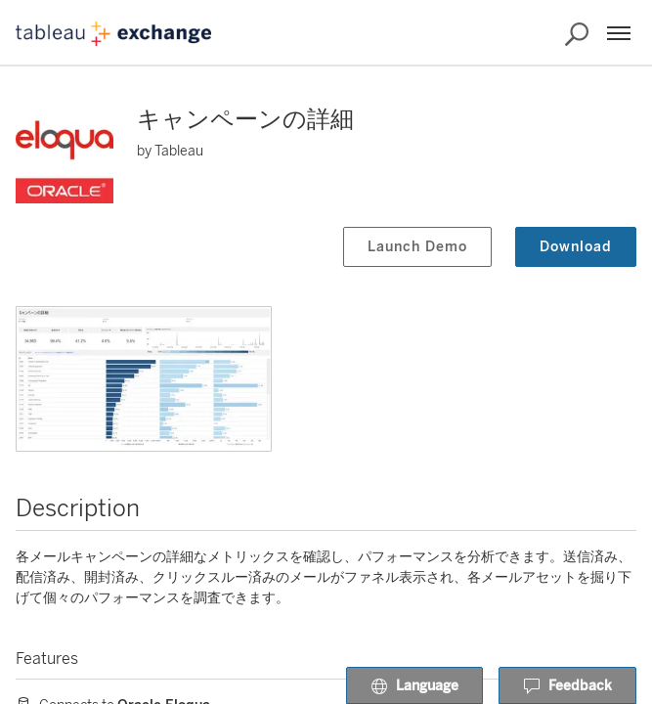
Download (576, 247)
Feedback (567, 686)
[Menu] (618, 33)
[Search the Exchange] (576, 34)
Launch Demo (417, 247)
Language (414, 686)
